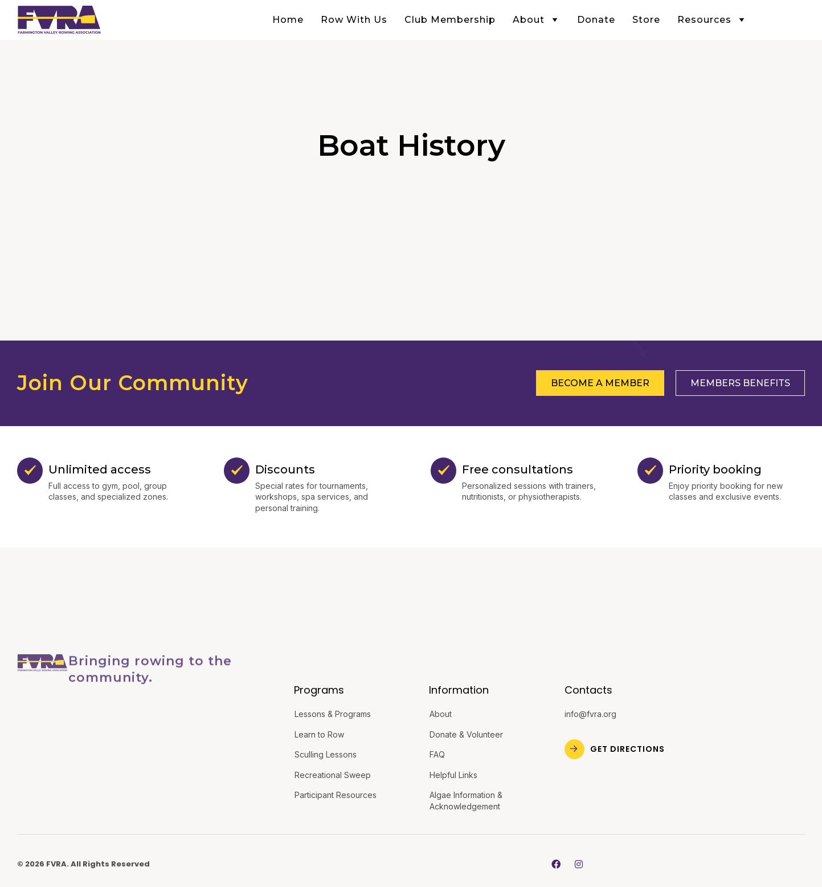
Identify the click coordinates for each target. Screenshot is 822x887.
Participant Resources (336, 795)
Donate (596, 19)
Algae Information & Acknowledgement (466, 800)
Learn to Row (319, 734)
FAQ (437, 754)
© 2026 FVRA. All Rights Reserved (83, 863)
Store (646, 19)
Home (288, 19)
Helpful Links (453, 775)
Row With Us (354, 19)
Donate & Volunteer (466, 734)
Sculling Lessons (326, 754)
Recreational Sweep (333, 775)
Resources (712, 19)
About (536, 19)
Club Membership (450, 19)
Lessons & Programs (333, 714)
